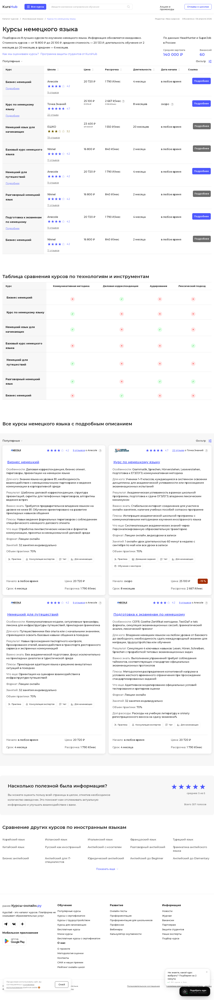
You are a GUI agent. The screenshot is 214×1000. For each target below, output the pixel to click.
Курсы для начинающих (71, 924)
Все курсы (37, 6)
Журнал (167, 915)
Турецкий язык (183, 839)
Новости (167, 911)
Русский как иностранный (63, 847)
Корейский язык (13, 839)
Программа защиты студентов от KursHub (68, 54)
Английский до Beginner (146, 858)
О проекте (63, 948)
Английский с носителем (105, 847)
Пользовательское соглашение (143, 986)
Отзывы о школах (198, 6)
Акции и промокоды (167, 6)
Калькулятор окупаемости (125, 934)
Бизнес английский (15, 858)
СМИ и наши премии (70, 962)
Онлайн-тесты (118, 911)
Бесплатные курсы (68, 929)
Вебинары (116, 929)
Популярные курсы (69, 911)
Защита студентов (173, 929)
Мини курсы (65, 934)
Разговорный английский (147, 847)
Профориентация (120, 915)
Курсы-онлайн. (26, 906)
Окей (61, 984)
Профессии (117, 924)
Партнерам (169, 924)
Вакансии (168, 920)
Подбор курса (170, 938)
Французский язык (143, 839)
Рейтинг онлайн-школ (71, 967)
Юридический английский (106, 858)
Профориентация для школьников (131, 920)
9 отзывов (53, 92)
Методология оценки (70, 953)
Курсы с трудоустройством (73, 920)
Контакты (63, 958)
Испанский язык (56, 839)
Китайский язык (13, 847)
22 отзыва (52, 115)
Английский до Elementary (191, 858)
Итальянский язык (100, 839)
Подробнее (12, 88)
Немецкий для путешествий (17, 362)
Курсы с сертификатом (71, 915)
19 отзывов (53, 137)
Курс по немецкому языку (25, 312)
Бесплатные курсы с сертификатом (78, 938)
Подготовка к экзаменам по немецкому (149, 614)
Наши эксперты (171, 934)
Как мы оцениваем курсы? (20, 54)
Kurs (9, 7)
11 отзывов (53, 160)
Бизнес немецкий (19, 297)
